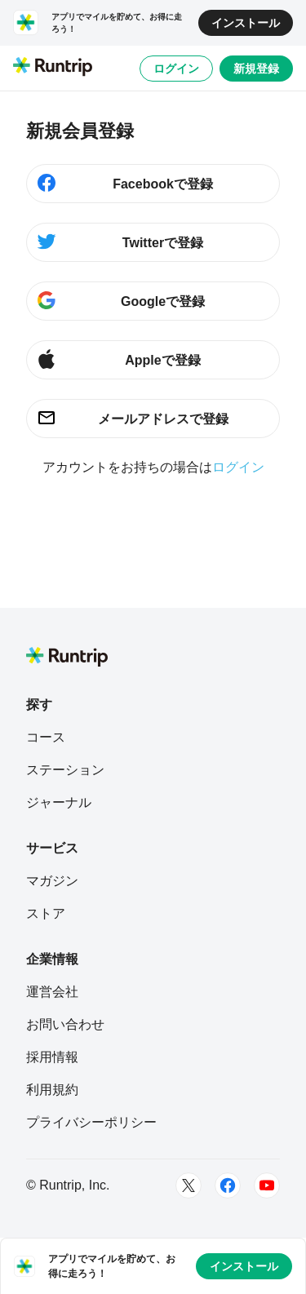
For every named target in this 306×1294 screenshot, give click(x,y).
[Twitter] (188, 1185)
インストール (245, 22)
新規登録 (256, 68)
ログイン (176, 68)
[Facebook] (228, 1185)
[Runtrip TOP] (52, 67)
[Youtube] (267, 1185)
